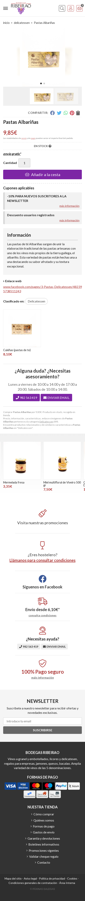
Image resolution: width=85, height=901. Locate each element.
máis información (42, 677)
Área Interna (67, 883)
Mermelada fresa (13, 482)
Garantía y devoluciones (44, 838)
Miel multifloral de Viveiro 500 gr (62, 484)
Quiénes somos (43, 820)
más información (69, 205)
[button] (41, 83)
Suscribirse (42, 730)
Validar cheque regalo (43, 856)
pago (33, 138)
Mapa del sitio (13, 878)
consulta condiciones (42, 615)
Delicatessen (46, 421)
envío (23, 138)
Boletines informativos (43, 844)
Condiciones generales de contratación (33, 883)
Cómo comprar (43, 814)
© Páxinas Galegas (42, 889)
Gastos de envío (43, 832)
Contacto (43, 862)
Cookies (72, 878)
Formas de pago (43, 826)
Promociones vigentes (44, 850)
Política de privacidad (52, 878)
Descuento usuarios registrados (30, 215)
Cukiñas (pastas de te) (17, 350)
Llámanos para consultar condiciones (42, 560)
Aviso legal (30, 878)
